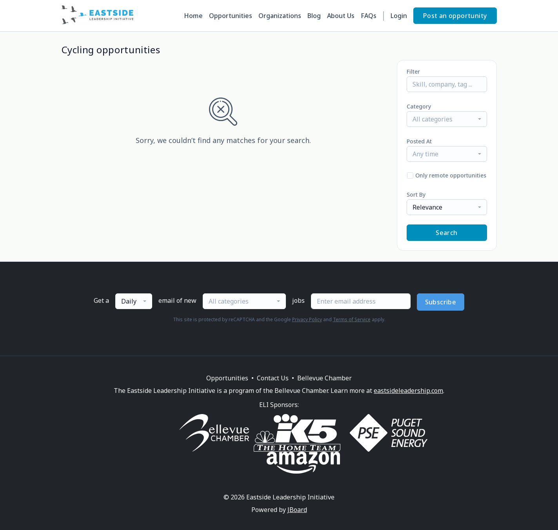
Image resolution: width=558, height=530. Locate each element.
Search (446, 232)
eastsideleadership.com (408, 390)
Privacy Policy (307, 319)
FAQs (368, 15)
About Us (340, 15)
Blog (314, 15)
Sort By (416, 194)
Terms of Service (352, 319)
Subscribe (440, 302)
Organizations (279, 15)
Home (193, 15)
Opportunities (230, 15)
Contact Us (273, 378)
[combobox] (447, 119)
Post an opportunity (455, 15)
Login (399, 15)
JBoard (297, 509)
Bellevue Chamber (324, 378)
